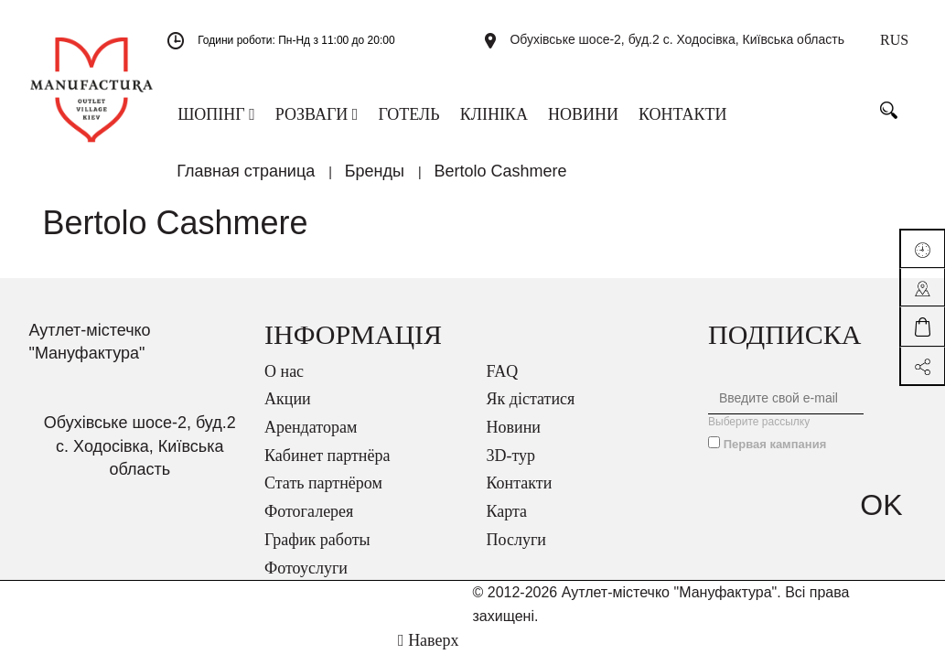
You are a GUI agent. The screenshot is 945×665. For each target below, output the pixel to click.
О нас (284, 383)
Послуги (516, 551)
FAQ (503, 383)
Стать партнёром (323, 495)
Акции (287, 411)
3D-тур (511, 467)
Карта (507, 523)
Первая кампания (775, 456)
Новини (514, 439)
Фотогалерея (308, 523)
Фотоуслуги (306, 580)
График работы (317, 551)
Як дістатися (531, 411)
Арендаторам (310, 439)
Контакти (520, 495)
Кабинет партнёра (327, 467)
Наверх (428, 652)
